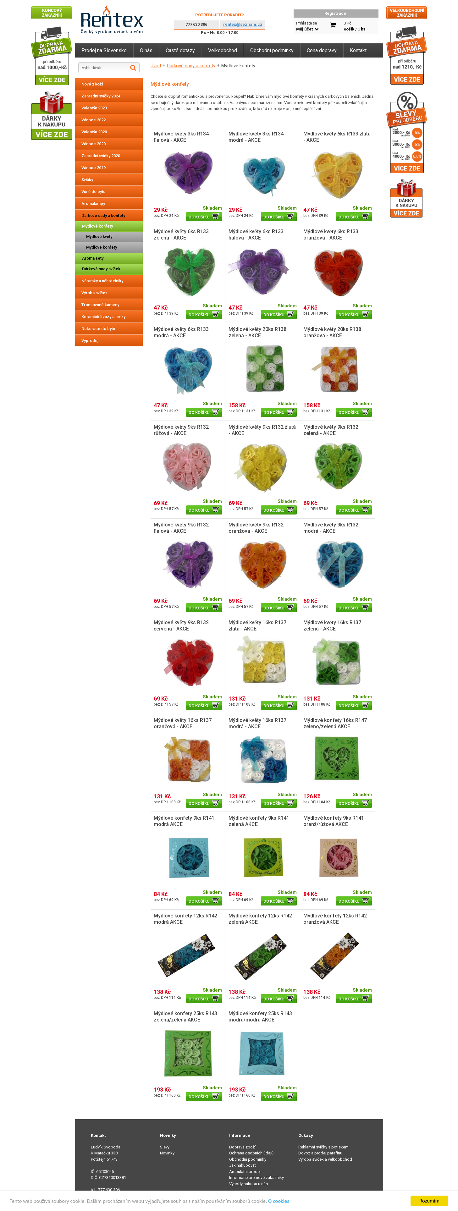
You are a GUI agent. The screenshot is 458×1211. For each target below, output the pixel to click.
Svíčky (87, 179)
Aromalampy (93, 203)
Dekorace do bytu (98, 328)
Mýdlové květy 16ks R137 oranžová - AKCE (183, 723)
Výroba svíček (94, 292)
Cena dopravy (322, 50)
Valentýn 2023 (94, 108)
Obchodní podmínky (272, 50)
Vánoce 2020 (93, 143)
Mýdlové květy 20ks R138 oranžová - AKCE (332, 332)
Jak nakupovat (242, 1165)
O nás (146, 50)
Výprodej (89, 340)
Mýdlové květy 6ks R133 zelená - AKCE (181, 234)
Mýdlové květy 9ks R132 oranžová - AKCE (256, 528)
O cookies (278, 1201)
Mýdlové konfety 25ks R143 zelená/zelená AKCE (185, 1016)
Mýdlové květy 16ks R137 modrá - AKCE (257, 723)
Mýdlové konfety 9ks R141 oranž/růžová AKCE (333, 821)
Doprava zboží (242, 1147)
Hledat (133, 68)
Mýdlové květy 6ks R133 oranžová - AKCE (330, 234)
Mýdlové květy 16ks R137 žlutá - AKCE (257, 625)
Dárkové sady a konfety (103, 215)
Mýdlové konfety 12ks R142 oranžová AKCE (335, 919)
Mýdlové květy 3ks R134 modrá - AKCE (256, 137)
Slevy (164, 1147)
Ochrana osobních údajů (251, 1153)
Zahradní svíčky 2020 (100, 155)
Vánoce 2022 (93, 120)
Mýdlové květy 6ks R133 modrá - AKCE (181, 332)
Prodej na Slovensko (104, 50)
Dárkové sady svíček (101, 269)
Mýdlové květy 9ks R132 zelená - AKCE (330, 430)
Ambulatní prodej (245, 1171)
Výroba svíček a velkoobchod (325, 1159)
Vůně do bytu (93, 191)
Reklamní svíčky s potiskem (323, 1147)
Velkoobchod (222, 50)
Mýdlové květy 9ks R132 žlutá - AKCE (262, 430)
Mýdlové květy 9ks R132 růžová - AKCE (181, 430)
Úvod (156, 66)
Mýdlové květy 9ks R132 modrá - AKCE (330, 528)
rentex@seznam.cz (242, 24)
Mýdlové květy (99, 236)
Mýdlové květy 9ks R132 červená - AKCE (181, 625)
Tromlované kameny (100, 304)
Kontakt (358, 50)
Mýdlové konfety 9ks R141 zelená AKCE (259, 821)
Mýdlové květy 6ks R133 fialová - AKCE (256, 234)
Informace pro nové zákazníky (256, 1177)
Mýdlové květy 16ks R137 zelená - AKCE (332, 625)
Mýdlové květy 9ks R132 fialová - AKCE (181, 528)
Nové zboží (92, 84)
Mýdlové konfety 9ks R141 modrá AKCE (184, 821)
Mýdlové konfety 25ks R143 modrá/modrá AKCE (260, 1016)
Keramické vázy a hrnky (103, 316)
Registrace (335, 13)
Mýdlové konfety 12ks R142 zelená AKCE (260, 919)
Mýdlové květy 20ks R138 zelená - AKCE (257, 332)
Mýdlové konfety (97, 226)
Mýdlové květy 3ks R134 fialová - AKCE (181, 137)
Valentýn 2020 (94, 131)
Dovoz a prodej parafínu (320, 1153)
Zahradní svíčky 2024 (100, 96)
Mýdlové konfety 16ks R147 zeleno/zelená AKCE (335, 723)
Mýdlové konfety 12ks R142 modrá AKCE (185, 919)
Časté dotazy (180, 50)
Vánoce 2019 (93, 167)
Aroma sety (92, 258)
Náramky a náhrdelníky (102, 280)
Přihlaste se (307, 26)
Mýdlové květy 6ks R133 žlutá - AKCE (337, 137)
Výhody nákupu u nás (248, 1183)
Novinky (167, 1153)
